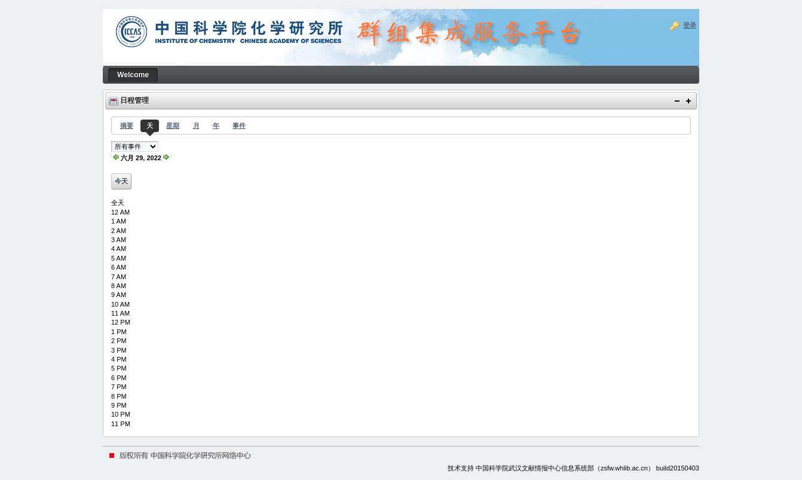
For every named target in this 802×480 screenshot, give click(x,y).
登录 (689, 25)
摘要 (126, 125)
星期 (172, 125)
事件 (239, 125)
